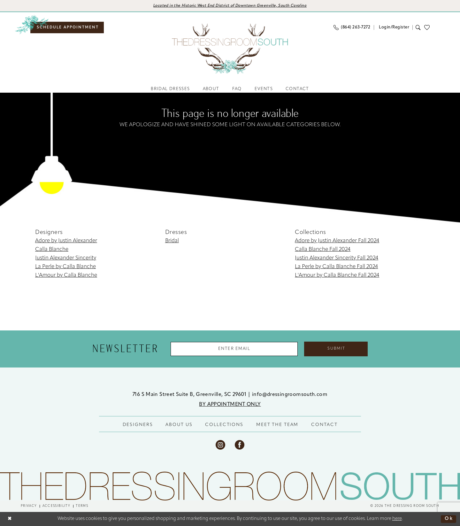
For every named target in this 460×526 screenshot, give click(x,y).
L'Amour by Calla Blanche (66, 275)
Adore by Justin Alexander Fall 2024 (337, 241)
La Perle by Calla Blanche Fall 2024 (336, 267)
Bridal (172, 241)
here (397, 518)
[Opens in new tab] (230, 6)
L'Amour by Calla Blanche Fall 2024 (337, 275)
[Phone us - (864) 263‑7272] (351, 27)
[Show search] (418, 27)
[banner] (230, 48)
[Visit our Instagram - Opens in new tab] (220, 445)
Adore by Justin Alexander (66, 241)
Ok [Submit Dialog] (449, 518)
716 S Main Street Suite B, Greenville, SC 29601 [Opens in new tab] (190, 394)
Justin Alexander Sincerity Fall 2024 (336, 258)
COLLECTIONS (224, 424)
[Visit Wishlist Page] (428, 27)
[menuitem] (67, 27)
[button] (393, 27)
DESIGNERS (138, 424)
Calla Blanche (51, 249)
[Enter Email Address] (234, 349)
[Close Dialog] (10, 519)
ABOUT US (178, 424)
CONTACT (324, 424)
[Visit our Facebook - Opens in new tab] (239, 445)
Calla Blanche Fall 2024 (322, 249)
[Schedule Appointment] (67, 27)
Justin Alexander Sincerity (65, 258)
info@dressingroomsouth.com (289, 394)
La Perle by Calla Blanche (65, 267)
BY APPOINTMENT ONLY (230, 404)
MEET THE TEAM (277, 424)
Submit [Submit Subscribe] (337, 349)
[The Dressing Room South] (230, 486)
